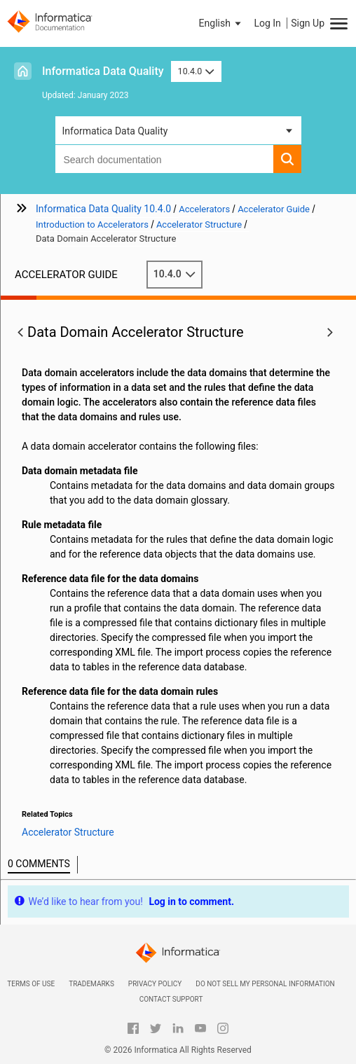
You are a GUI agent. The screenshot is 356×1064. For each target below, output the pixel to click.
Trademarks (91, 984)
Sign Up (307, 23)
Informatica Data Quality (103, 71)
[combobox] (164, 159)
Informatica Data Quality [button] (115, 131)
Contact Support (171, 999)
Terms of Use (31, 984)
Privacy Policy (155, 984)
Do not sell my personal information (265, 984)
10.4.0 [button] (196, 71)
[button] (221, 23)
